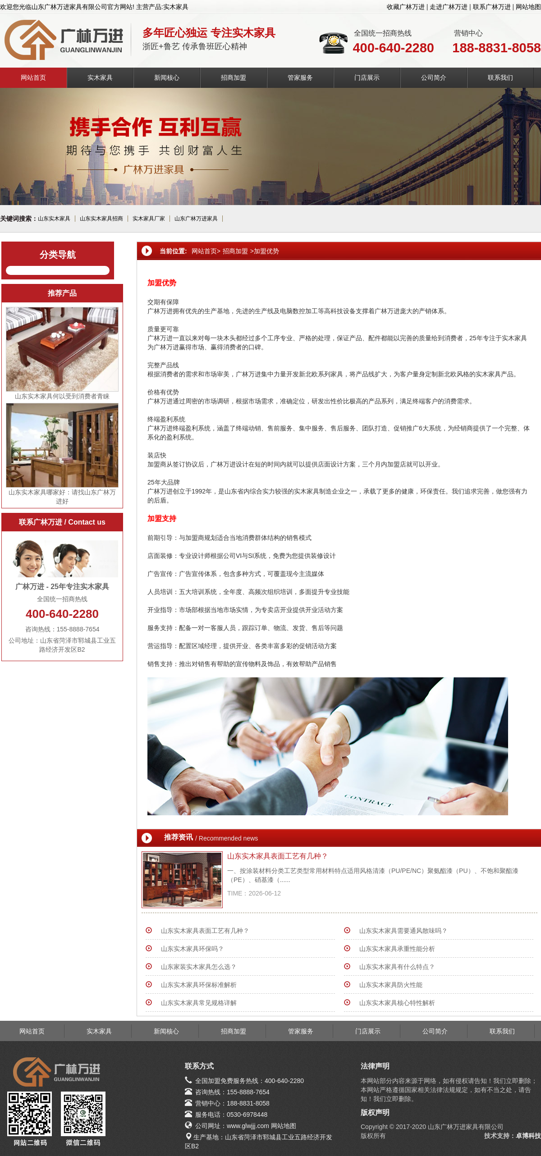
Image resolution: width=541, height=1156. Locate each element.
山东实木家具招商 (101, 218)
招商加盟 (233, 77)
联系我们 (500, 77)
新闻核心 (166, 77)
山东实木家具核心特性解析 (397, 1002)
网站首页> (206, 251)
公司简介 (433, 77)
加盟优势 (266, 251)
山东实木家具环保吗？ (192, 948)
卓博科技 (528, 1135)
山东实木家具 (54, 218)
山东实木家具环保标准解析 (199, 984)
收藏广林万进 (406, 6)
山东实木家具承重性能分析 (397, 948)
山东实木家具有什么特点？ (397, 966)
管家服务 (300, 77)
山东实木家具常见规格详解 (199, 1002)
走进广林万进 (449, 6)
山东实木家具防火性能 (390, 984)
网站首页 (33, 77)
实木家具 (100, 77)
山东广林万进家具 (196, 218)
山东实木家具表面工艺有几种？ (277, 856)
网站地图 (528, 6)
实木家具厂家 (149, 218)
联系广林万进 (492, 6)
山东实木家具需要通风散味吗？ (403, 930)
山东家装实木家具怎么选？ (199, 966)
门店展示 (367, 77)
